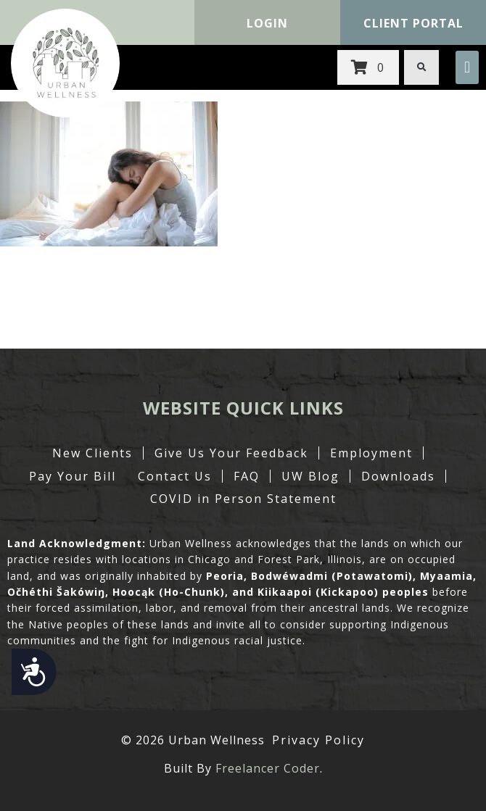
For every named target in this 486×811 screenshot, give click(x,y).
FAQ (247, 476)
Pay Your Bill (72, 476)
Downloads (398, 476)
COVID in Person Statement (243, 499)
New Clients (92, 453)
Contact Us (175, 476)
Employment (371, 453)
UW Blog (310, 476)
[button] (467, 67)
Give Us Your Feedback (231, 453)
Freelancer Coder (267, 768)
